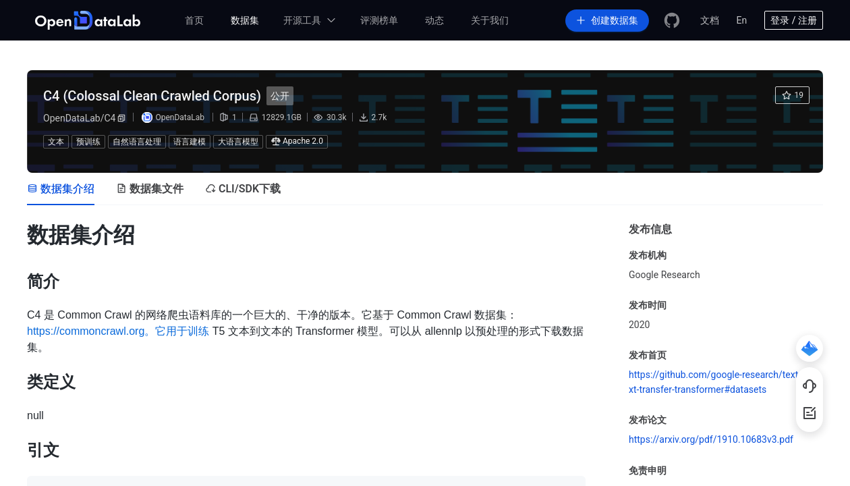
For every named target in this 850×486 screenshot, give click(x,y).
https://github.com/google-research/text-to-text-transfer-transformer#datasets (724, 382)
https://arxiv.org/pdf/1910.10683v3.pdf (711, 439)
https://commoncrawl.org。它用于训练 (118, 331)
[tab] (60, 189)
